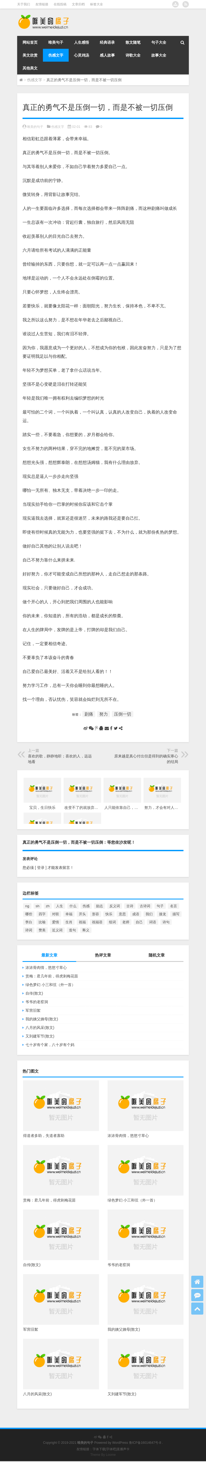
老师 (125, 922)
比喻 (42, 922)
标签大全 (96, 4)
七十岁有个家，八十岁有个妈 (49, 1045)
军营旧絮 (33, 1010)
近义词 (57, 930)
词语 (152, 922)
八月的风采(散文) (39, 1027)
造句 (72, 930)
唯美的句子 (35, 127)
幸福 (68, 914)
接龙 (162, 914)
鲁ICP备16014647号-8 (145, 1443)
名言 (173, 906)
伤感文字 (55, 55)
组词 (112, 922)
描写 (175, 914)
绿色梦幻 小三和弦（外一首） (50, 985)
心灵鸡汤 (81, 55)
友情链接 (41, 4)
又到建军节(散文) (39, 1036)
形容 (95, 914)
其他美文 (30, 68)
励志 (99, 906)
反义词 (114, 906)
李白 (28, 922)
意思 (122, 914)
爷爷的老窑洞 (36, 1002)
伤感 (86, 906)
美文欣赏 (30, 55)
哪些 (28, 914)
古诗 (129, 906)
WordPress (120, 1443)
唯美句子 (55, 42)
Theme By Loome (103, 1455)
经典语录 (107, 42)
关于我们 (23, 4)
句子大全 (158, 42)
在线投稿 (60, 4)
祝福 (82, 922)
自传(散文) (34, 993)
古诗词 (145, 906)
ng (27, 906)
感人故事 (107, 55)
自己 (139, 922)
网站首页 (30, 42)
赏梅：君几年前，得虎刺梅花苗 (51, 976)
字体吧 (111, 1449)
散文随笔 (133, 42)
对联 (55, 914)
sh (37, 906)
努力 (103, 714)
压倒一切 (122, 714)
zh (48, 906)
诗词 (28, 930)
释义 (85, 930)
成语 (135, 914)
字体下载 (99, 1449)
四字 (42, 914)
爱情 (55, 922)
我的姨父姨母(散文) (41, 1019)
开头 (82, 914)
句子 (160, 906)
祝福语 (97, 922)
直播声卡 (123, 1449)
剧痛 (88, 714)
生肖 (68, 922)
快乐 (108, 914)
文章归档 (78, 4)
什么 (72, 906)
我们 (149, 914)
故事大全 (158, 55)
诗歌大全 (133, 55)
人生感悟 (81, 42)
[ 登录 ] (40, 867)
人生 (59, 906)
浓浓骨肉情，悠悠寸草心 (46, 967)
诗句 (166, 922)
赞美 (42, 930)
